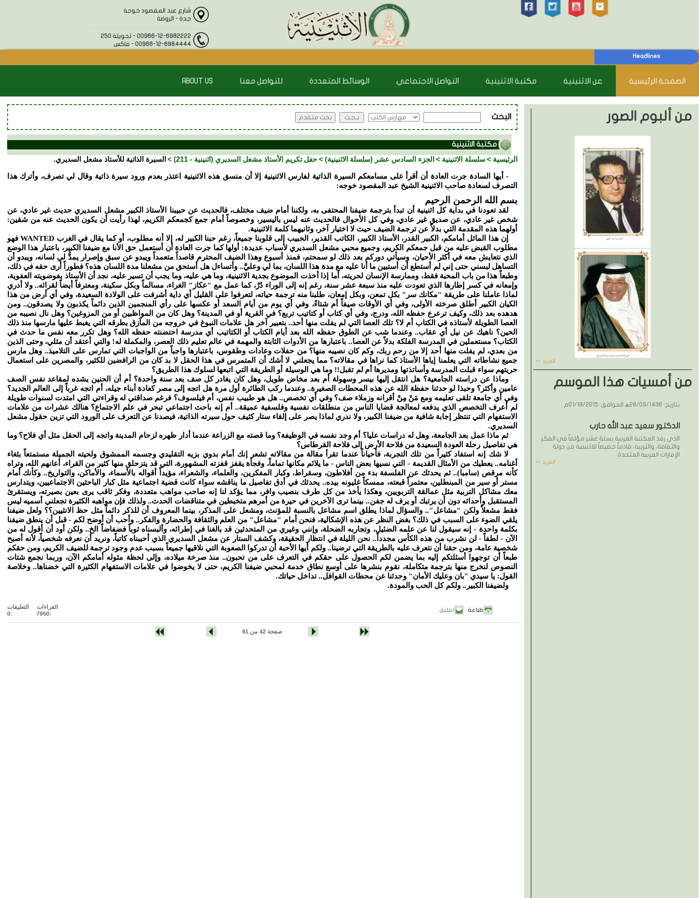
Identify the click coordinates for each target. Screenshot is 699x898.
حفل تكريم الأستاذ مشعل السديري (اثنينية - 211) (245, 159)
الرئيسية (505, 159)
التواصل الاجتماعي (427, 81)
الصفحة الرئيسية (657, 81)
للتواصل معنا (261, 81)
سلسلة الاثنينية (463, 159)
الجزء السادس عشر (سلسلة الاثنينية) (379, 159)
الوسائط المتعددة (339, 81)
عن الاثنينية (582, 81)
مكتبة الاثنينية (511, 81)
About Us (197, 81)
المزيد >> (545, 361)
